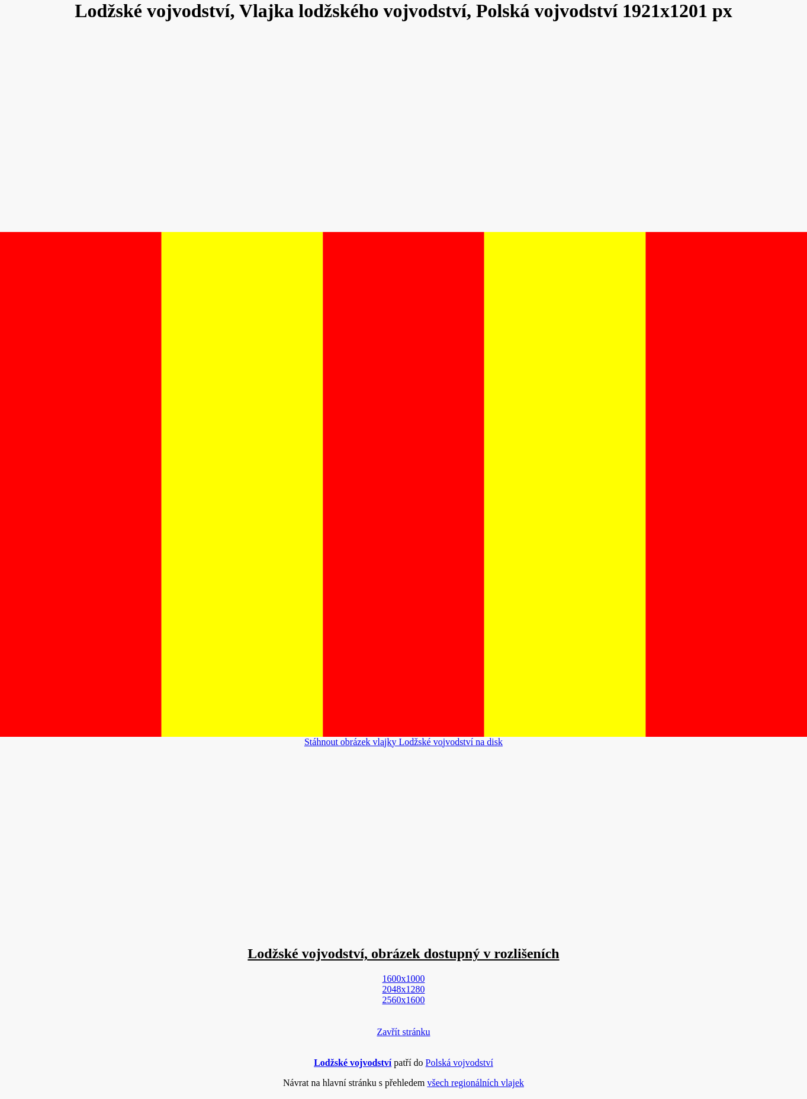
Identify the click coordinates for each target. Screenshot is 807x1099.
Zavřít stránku (403, 1032)
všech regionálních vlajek (475, 1083)
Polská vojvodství (459, 1063)
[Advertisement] (404, 128)
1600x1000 (403, 979)
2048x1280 (403, 989)
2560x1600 (403, 1000)
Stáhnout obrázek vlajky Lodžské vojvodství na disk (403, 742)
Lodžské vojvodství (352, 1063)
